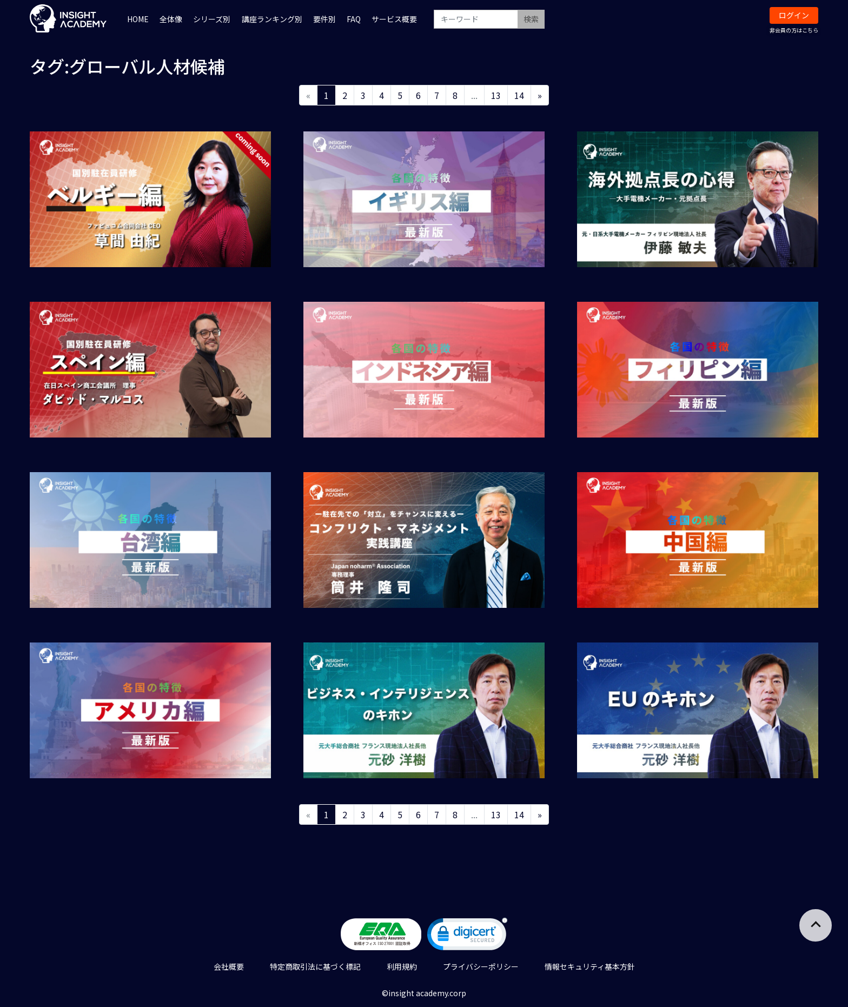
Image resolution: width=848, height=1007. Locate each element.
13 (496, 95)
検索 (531, 19)
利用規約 (402, 966)
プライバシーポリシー (481, 966)
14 (519, 95)
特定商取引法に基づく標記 (315, 966)
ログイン (794, 15)
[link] (467, 936)
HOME (138, 19)
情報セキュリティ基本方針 (590, 966)
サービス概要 (394, 19)
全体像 (171, 19)
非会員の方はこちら (794, 30)
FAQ (354, 19)
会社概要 (229, 966)
